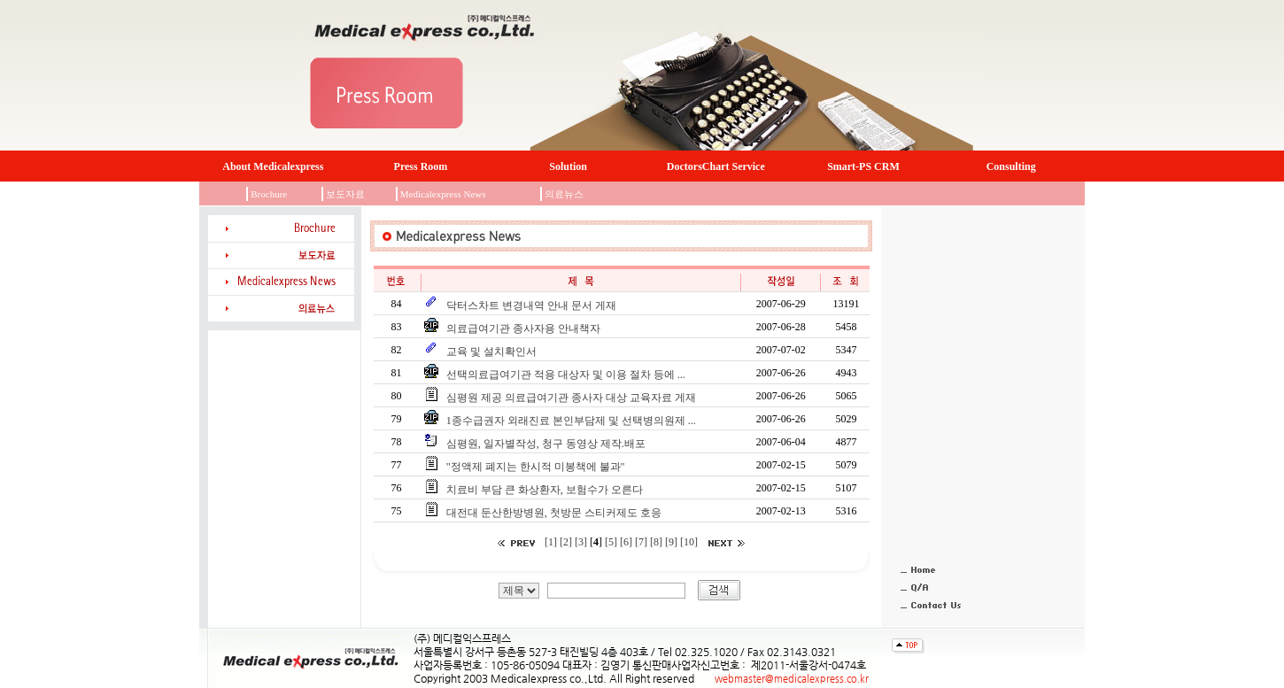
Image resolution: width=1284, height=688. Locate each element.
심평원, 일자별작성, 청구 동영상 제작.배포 (545, 443)
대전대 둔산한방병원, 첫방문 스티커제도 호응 (552, 512)
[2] (567, 542)
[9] (672, 542)
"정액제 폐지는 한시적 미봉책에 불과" (534, 466)
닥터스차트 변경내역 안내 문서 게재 (530, 305)
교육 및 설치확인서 (490, 351)
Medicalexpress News (443, 194)
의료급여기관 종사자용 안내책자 (522, 328)
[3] (582, 542)
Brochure (269, 194)
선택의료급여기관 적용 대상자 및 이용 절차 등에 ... (564, 374)
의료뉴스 (564, 194)
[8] (657, 542)
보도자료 (345, 194)
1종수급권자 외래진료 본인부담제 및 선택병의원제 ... (570, 420)
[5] (611, 542)
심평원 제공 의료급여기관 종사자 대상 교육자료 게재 (570, 397)
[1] (551, 542)
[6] (627, 542)
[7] (642, 542)
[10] (690, 542)
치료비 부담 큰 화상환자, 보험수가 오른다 (543, 489)
